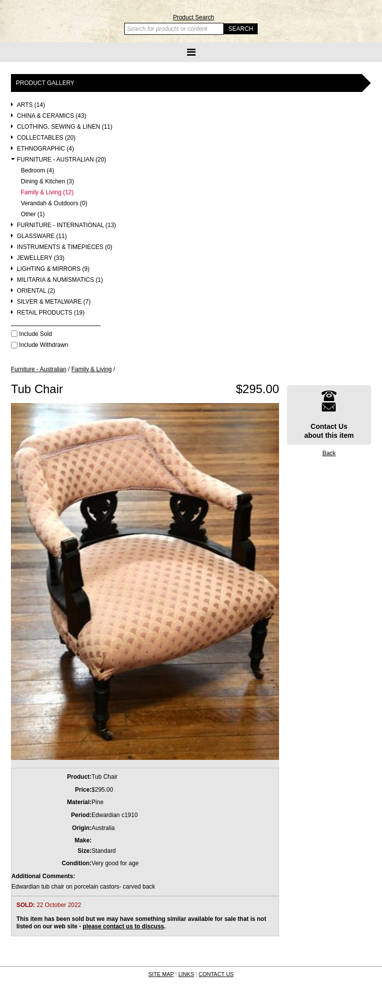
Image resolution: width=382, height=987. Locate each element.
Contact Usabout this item (329, 414)
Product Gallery (45, 83)
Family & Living (91, 369)
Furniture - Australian (38, 369)
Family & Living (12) (47, 192)
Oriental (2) (36, 291)
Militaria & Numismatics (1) (60, 280)
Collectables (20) (46, 138)
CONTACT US (216, 974)
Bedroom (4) (37, 170)
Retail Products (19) (51, 313)
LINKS (186, 974)
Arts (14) (31, 105)
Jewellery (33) (41, 258)
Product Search (193, 17)
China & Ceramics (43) (51, 116)
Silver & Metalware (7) (54, 302)
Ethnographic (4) (45, 149)
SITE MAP (161, 974)
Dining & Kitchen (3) (47, 181)
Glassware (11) (42, 236)
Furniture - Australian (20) (61, 160)
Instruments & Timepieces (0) (64, 247)
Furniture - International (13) (66, 225)
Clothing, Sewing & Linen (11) (64, 127)
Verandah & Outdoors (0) (54, 203)
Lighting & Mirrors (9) (53, 269)
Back (329, 453)
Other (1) (33, 214)
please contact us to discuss (123, 926)
